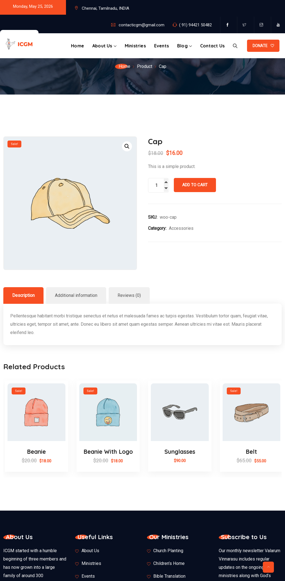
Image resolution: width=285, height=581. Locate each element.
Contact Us (212, 46)
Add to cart (195, 184)
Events (161, 46)
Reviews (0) (129, 295)
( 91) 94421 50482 (195, 24)
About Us (102, 46)
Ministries (135, 46)
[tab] (23, 295)
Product (144, 66)
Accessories (181, 228)
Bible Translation (169, 576)
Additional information (76, 295)
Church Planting (168, 550)
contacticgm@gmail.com (141, 24)
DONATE (260, 46)
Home (77, 46)
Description (23, 295)
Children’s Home (169, 563)
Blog (182, 46)
